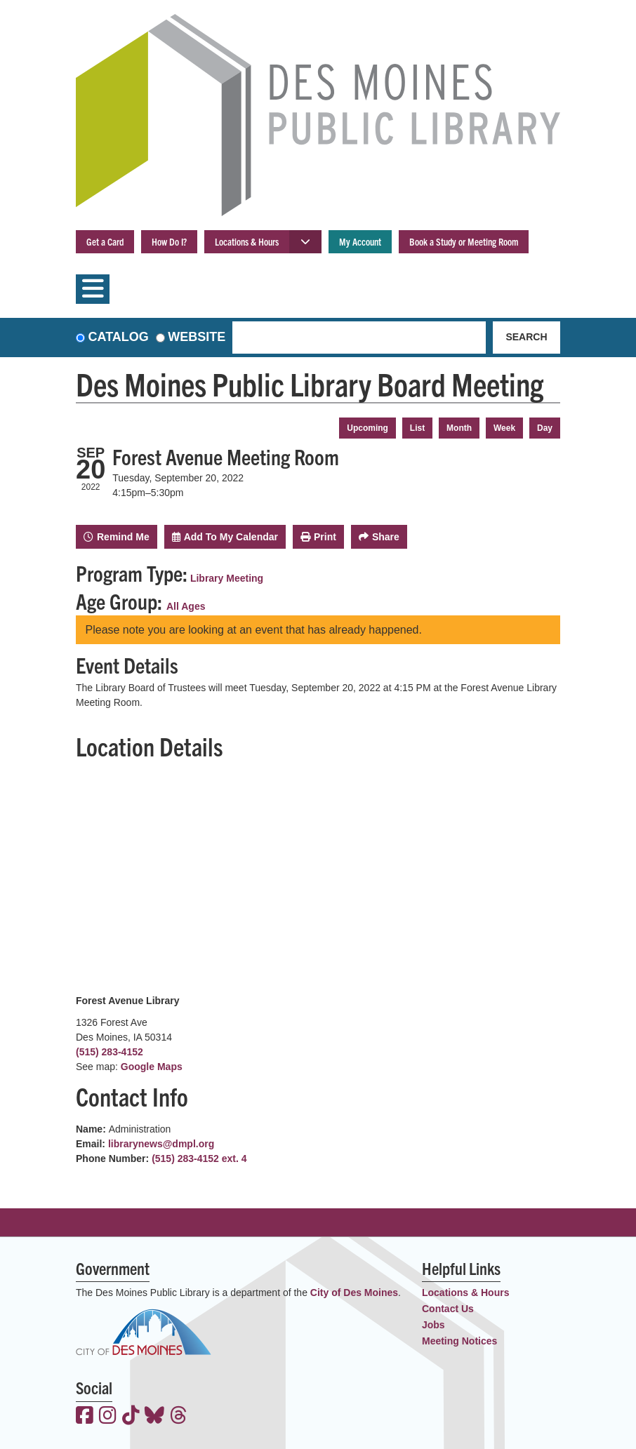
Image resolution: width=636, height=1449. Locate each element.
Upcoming (367, 428)
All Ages (186, 606)
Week (504, 428)
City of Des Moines (354, 1292)
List (417, 428)
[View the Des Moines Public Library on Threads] (178, 1416)
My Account (360, 241)
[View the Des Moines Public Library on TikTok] (131, 1416)
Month (459, 428)
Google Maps (152, 1066)
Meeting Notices (459, 1341)
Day (544, 428)
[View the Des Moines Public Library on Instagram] (108, 1416)
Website (196, 337)
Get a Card (105, 241)
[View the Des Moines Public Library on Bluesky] (154, 1416)
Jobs (433, 1324)
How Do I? (169, 241)
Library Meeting (226, 578)
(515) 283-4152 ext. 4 (199, 1158)
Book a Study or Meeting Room (463, 241)
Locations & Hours (247, 241)
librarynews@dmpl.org (161, 1143)
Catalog (118, 337)
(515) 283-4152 (109, 1051)
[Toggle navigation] (93, 289)
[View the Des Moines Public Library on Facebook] (84, 1416)
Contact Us (448, 1308)
